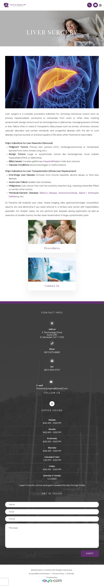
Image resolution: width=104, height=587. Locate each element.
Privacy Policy (58, 574)
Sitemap (70, 574)
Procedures (52, 248)
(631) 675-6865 (52, 352)
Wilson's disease (48, 193)
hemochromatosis (67, 193)
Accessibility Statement (39, 574)
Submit (90, 553)
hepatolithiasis (51, 161)
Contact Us (52, 285)
